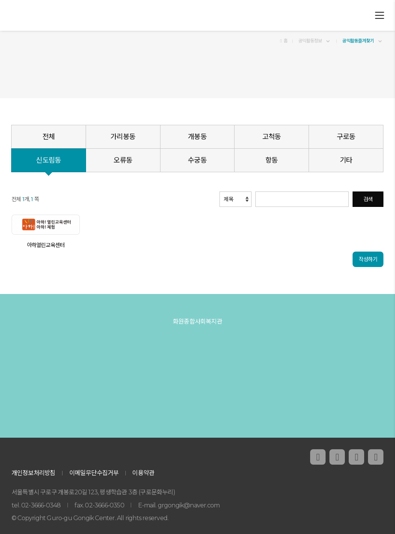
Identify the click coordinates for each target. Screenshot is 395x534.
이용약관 (143, 473)
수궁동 (197, 160)
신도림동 (48, 160)
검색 (368, 199)
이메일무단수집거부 (94, 473)
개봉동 (197, 137)
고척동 (271, 137)
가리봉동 (122, 137)
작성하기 (368, 259)
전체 (48, 137)
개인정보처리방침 (34, 473)
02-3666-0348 (41, 505)
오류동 (122, 160)
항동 (271, 160)
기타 (346, 160)
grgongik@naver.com (189, 505)
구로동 (346, 137)
